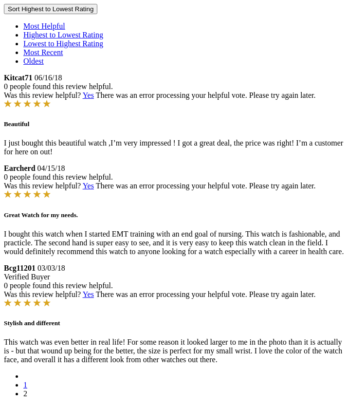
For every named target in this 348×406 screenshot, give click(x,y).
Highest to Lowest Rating (63, 35)
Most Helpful (44, 26)
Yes (88, 95)
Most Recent (43, 52)
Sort (50, 9)
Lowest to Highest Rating (63, 43)
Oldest (33, 61)
